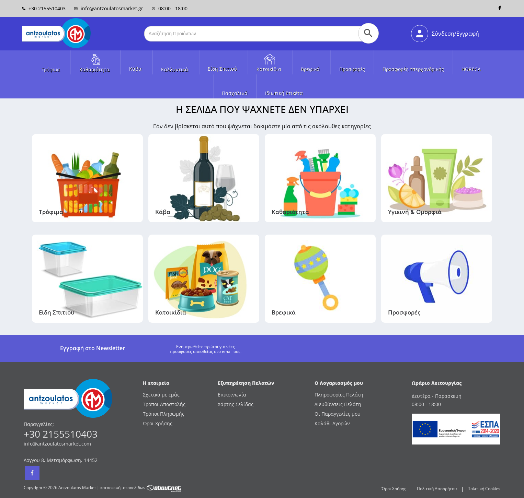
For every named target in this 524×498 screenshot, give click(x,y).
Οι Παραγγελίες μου (338, 414)
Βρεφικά (310, 69)
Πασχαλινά (235, 93)
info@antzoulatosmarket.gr (108, 8)
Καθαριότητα (94, 69)
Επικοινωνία (232, 394)
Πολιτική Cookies (483, 488)
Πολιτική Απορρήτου (437, 488)
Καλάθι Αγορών (332, 423)
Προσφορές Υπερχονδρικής (413, 69)
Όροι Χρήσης (157, 423)
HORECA (471, 69)
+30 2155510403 (44, 8)
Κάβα (135, 69)
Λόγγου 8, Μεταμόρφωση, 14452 (61, 460)
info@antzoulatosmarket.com (57, 443)
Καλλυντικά (174, 69)
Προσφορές (352, 69)
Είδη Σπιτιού (222, 69)
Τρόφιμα (51, 69)
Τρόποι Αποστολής (164, 404)
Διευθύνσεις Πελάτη (338, 404)
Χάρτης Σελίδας (235, 404)
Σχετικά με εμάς (161, 394)
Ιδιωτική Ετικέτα (284, 93)
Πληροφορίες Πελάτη (339, 394)
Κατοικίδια (269, 69)
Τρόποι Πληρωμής (163, 414)
